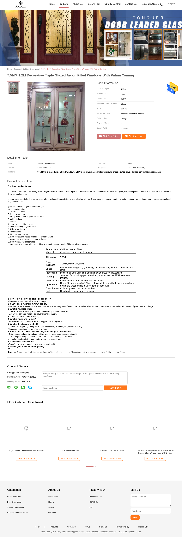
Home (51, 4)
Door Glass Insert (14, 502)
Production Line (95, 497)
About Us (78, 4)
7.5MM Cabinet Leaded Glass (112, 450)
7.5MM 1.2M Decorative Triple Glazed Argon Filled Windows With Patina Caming (73, 69)
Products (63, 4)
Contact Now (134, 136)
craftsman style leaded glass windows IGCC (33, 352)
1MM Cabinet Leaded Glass (113, 352)
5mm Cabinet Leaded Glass (69, 450)
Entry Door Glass (14, 497)
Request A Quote (150, 4)
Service (51, 507)
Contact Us (130, 4)
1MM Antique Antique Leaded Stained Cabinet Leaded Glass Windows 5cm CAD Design (155, 451)
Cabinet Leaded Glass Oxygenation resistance (77, 352)
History (51, 502)
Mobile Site (143, 527)
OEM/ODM (93, 502)
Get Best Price (108, 136)
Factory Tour (93, 4)
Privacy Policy (122, 527)
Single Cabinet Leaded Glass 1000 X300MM (26, 450)
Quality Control (112, 4)
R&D (91, 507)
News (87, 527)
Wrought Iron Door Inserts (17, 513)
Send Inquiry (115, 388)
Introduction (53, 497)
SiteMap (103, 527)
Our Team (52, 513)
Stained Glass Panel (15, 507)
